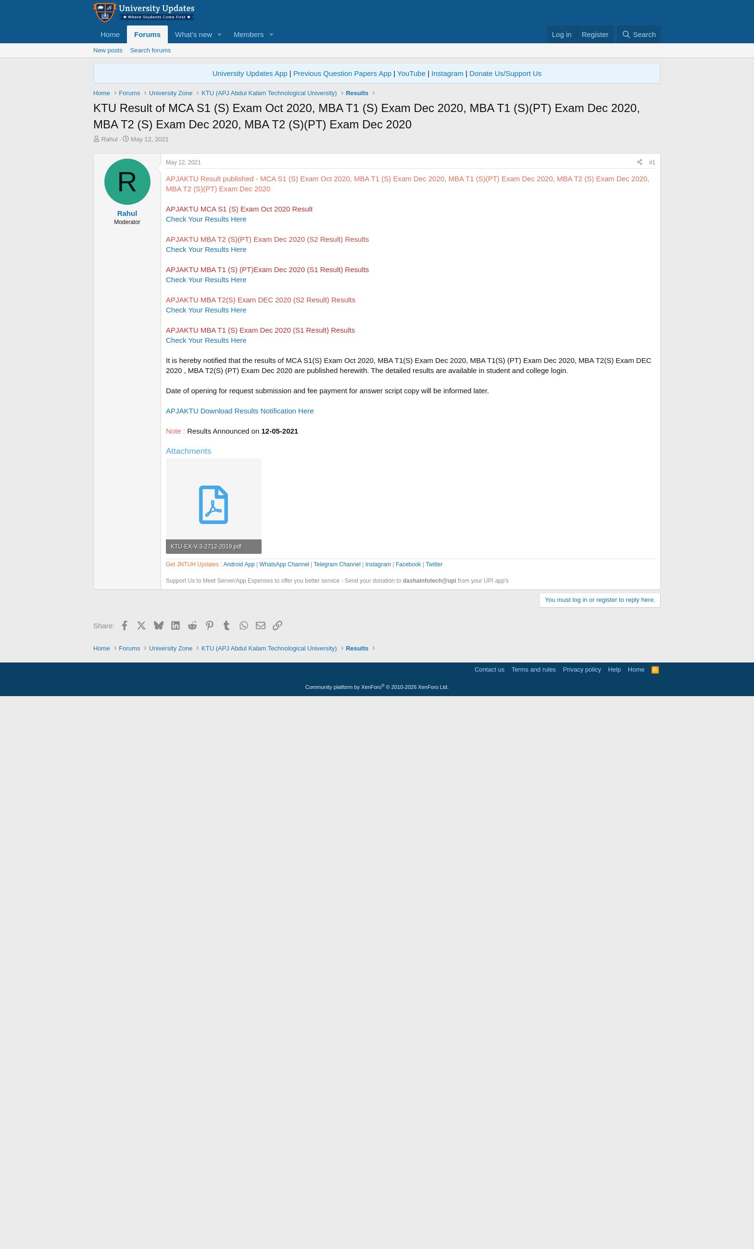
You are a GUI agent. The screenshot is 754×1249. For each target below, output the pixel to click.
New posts (108, 50)
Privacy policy (582, 1217)
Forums (147, 34)
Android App (238, 838)
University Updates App (250, 73)
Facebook (408, 838)
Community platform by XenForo (377, 1235)
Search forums (150, 50)
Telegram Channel (337, 838)
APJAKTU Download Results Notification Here (240, 545)
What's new (193, 34)
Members (249, 34)
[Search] (639, 34)
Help (614, 1217)
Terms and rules (534, 1217)
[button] (219, 34)
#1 (652, 297)
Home (110, 34)
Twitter (434, 838)
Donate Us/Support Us (505, 73)
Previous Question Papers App (342, 73)
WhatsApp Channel (284, 838)
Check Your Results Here (206, 354)
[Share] (639, 297)
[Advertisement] (377, 216)
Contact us (489, 1217)
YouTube (411, 73)
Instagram (447, 73)
